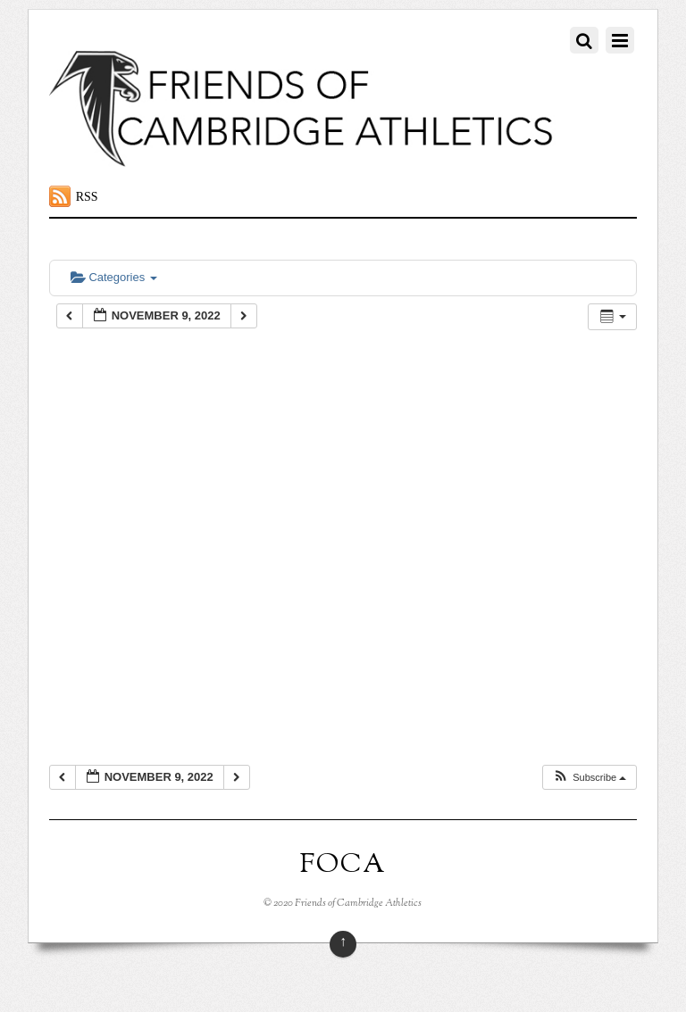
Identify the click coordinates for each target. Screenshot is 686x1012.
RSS (87, 196)
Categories (114, 277)
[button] (589, 778)
